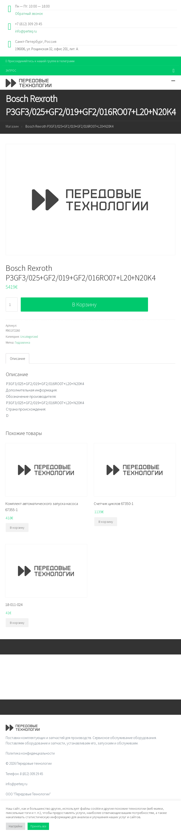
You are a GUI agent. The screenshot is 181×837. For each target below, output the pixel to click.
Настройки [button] (15, 826)
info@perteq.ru (26, 31)
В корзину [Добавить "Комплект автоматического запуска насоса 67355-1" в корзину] (17, 527)
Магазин (12, 126)
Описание (17, 358)
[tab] (17, 358)
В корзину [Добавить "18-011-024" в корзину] (17, 623)
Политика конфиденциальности (30, 753)
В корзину (84, 304)
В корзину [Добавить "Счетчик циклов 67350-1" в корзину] (106, 522)
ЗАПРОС (11, 71)
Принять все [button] (38, 826)
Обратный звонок (29, 13)
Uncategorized (29, 337)
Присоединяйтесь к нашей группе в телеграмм (40, 61)
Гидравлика (22, 343)
